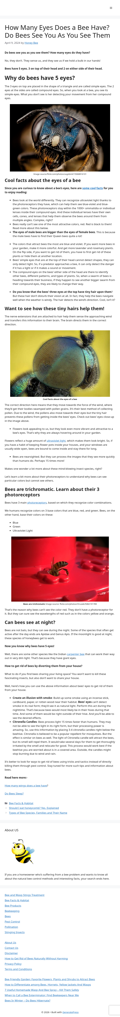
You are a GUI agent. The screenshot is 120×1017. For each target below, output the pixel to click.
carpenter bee (75, 654)
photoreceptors (37, 502)
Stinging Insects (15, 932)
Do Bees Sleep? (14, 793)
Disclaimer (11, 953)
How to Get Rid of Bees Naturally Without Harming (36, 958)
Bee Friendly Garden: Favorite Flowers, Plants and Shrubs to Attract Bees (50, 979)
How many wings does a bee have (26, 785)
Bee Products (13, 905)
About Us (10, 942)
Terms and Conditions (18, 969)
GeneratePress (71, 1012)
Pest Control (12, 921)
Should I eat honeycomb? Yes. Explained (34, 808)
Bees (8, 916)
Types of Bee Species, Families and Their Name (38, 813)
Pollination (11, 927)
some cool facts (92, 188)
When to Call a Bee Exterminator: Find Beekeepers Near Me (42, 995)
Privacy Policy (13, 964)
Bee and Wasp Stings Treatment (24, 895)
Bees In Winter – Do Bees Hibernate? (27, 1000)
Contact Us (11, 948)
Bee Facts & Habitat (21, 803)
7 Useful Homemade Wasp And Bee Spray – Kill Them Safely (42, 990)
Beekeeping (12, 911)
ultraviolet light (56, 440)
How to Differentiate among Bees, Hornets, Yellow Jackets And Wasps (48, 984)
